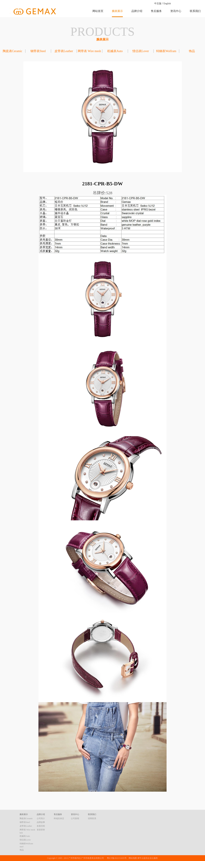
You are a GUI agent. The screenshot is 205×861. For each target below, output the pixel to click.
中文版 (157, 3)
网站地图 (132, 858)
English (167, 3)
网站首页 (97, 11)
